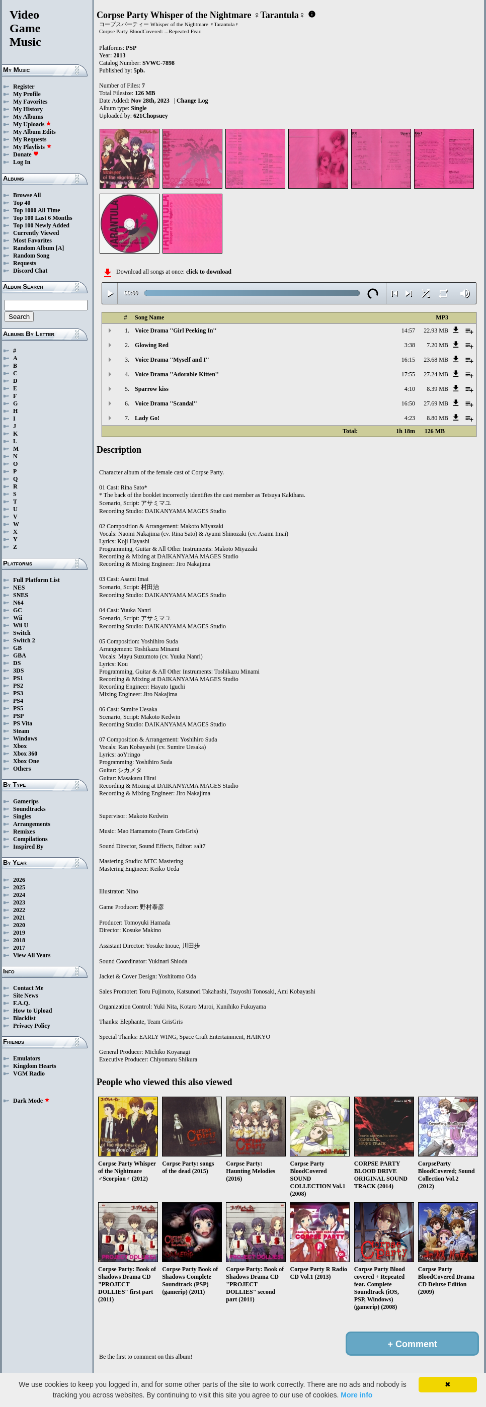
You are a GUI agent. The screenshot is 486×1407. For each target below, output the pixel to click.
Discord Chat (30, 270)
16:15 (408, 359)
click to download (208, 271)
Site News (25, 995)
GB (17, 647)
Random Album (33, 248)
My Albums (28, 116)
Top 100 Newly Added (41, 225)
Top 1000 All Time (36, 210)
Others (22, 768)
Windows (25, 738)
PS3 (18, 693)
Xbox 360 (25, 753)
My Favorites (30, 101)
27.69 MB (436, 403)
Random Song (31, 255)
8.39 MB (437, 388)
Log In (21, 161)
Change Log (192, 100)
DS (17, 663)
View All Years (31, 955)
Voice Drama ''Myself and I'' (172, 359)
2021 (19, 917)
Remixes (24, 831)
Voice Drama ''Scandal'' (166, 403)
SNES (20, 595)
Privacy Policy (31, 1025)
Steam (21, 730)
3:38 (409, 345)
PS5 (18, 708)
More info (356, 1395)
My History (28, 109)
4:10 (409, 388)
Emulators (26, 1058)
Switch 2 (24, 640)
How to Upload (32, 1010)
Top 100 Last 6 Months (42, 217)
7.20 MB (437, 345)
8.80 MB (437, 418)
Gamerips (26, 801)
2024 (19, 894)
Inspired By (28, 846)
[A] (60, 248)
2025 (19, 887)
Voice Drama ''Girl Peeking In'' (175, 330)
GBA (19, 655)
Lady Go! (147, 418)
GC (17, 610)
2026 (19, 879)
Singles (22, 816)
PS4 (18, 700)
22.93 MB (436, 330)
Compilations (30, 839)
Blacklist (24, 1018)
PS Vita (22, 723)
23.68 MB (436, 359)
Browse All (27, 195)
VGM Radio (29, 1073)
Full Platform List (36, 580)
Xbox (20, 746)
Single (138, 108)
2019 (19, 932)
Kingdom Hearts (34, 1065)
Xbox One (26, 761)
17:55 (408, 374)
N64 (18, 602)
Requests (24, 263)
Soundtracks (29, 808)
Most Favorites (32, 240)
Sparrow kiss (152, 388)
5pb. (139, 70)
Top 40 (22, 202)
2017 (19, 947)
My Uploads (32, 124)
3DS (18, 670)
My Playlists (32, 146)
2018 (19, 940)
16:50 (408, 403)
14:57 (408, 330)
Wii (17, 617)
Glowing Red (152, 345)
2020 (19, 925)
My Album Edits (34, 131)
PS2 (18, 685)
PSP (18, 715)
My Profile (27, 94)
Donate (26, 154)
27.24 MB (436, 374)
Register (24, 86)
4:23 (409, 418)
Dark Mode (31, 1100)
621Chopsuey (150, 115)
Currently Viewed (36, 232)
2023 (19, 902)
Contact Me (28, 987)
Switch (22, 632)
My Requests (29, 139)
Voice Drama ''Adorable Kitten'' (177, 374)
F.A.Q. (21, 1003)
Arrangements (31, 823)
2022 (19, 910)
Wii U (20, 625)
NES (19, 587)
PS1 (18, 678)
